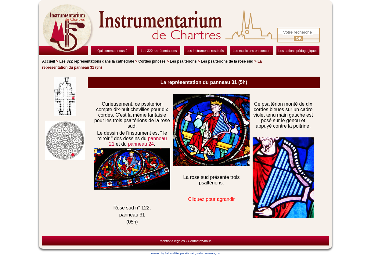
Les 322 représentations (96, 61)
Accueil (48, 61)
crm (219, 253)
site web (190, 253)
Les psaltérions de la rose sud (227, 61)
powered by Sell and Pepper (167, 253)
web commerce (205, 253)
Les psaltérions (183, 61)
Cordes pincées (152, 61)
